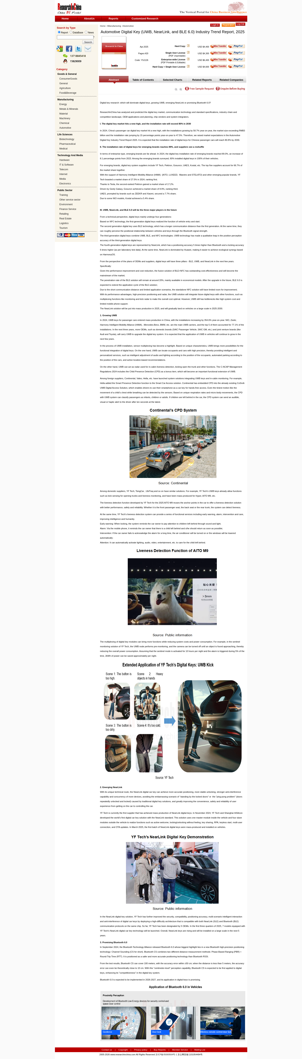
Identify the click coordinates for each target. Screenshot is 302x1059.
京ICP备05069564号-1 (166, 1054)
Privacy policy (141, 1050)
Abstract (114, 79)
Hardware (64, 160)
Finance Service (67, 209)
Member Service (180, 1050)
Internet (63, 174)
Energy (63, 104)
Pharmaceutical (67, 144)
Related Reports (202, 79)
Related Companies (231, 79)
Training (63, 195)
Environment (66, 204)
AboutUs (89, 18)
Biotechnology (66, 139)
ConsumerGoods (68, 78)
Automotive (65, 127)
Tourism (63, 228)
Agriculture (65, 88)
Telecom (63, 169)
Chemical (64, 123)
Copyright (123, 1050)
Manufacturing (114, 26)
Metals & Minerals (68, 109)
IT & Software (66, 164)
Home (65, 18)
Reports (113, 18)
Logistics (64, 223)
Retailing (64, 213)
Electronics (65, 183)
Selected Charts (172, 79)
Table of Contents (143, 79)
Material (63, 113)
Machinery (64, 118)
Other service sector (69, 199)
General (63, 83)
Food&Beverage (68, 93)
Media (62, 179)
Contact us (107, 1050)
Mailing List (199, 1050)
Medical (63, 148)
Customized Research (145, 18)
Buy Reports (160, 1050)
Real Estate (65, 218)
